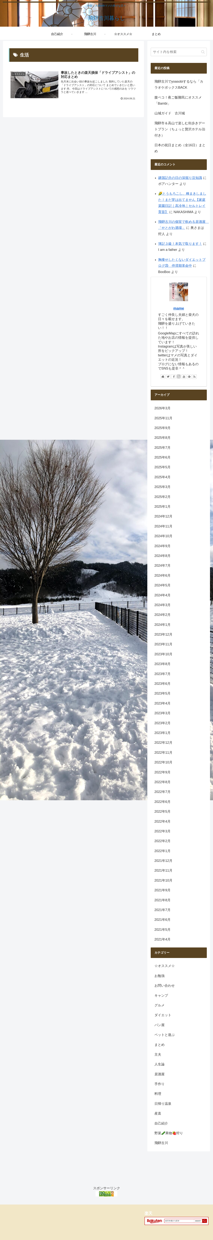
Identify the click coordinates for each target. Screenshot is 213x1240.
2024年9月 (162, 546)
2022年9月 (162, 772)
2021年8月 (162, 900)
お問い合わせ (164, 985)
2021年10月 (163, 880)
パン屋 (159, 1025)
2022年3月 (162, 831)
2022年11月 (163, 752)
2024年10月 (163, 536)
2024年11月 (163, 526)
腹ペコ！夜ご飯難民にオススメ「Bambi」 (178, 100)
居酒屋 (159, 1074)
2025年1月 (162, 506)
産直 (157, 1113)
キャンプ (161, 995)
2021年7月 (162, 910)
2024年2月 (162, 615)
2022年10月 (163, 762)
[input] (179, 52)
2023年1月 (162, 733)
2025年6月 (162, 457)
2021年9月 (162, 890)
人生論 (159, 1064)
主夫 (157, 1054)
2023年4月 (162, 703)
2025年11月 (163, 418)
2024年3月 (162, 605)
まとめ (159, 1045)
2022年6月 (162, 802)
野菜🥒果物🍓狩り (168, 1133)
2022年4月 (162, 821)
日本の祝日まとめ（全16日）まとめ (179, 148)
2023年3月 (162, 713)
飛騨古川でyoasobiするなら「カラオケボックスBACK (178, 84)
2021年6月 (162, 920)
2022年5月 (162, 811)
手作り (159, 1084)
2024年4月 (162, 595)
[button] (203, 52)
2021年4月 (162, 939)
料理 (157, 1094)
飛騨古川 (161, 1143)
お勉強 (159, 976)
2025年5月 (162, 467)
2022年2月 (162, 841)
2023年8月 (162, 664)
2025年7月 (162, 448)
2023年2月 (162, 723)
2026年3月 (162, 408)
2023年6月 (162, 684)
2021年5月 (162, 930)
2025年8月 (162, 438)
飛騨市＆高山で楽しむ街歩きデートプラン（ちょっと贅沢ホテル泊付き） (179, 129)
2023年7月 (162, 674)
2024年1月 (162, 625)
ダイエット (162, 1015)
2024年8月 (162, 556)
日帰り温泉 (162, 1104)
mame (178, 308)
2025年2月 (162, 497)
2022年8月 (162, 782)
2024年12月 (163, 516)
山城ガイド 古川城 (169, 113)
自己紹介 (161, 1123)
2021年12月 (163, 861)
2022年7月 (162, 792)
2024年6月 (162, 575)
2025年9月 (162, 428)
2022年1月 (162, 851)
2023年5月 (162, 693)
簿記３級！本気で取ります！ (180, 244)
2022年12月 (163, 742)
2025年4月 (162, 477)
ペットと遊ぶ (164, 1035)
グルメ (159, 1005)
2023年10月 (163, 654)
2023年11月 (163, 644)
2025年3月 (162, 487)
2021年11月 (163, 870)
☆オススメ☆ (164, 966)
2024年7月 (162, 565)
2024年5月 (162, 585)
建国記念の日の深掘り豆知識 (180, 178)
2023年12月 (163, 634)
